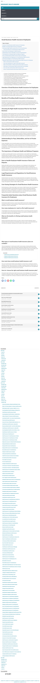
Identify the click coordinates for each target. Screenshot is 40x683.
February (3, 358)
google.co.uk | (8, 680)
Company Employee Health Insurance (8, 655)
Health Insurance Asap (6, 568)
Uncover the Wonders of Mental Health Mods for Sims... (11, 404)
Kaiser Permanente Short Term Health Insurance (10, 649)
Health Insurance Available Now (7, 328)
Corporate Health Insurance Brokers (8, 509)
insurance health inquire (10, 4)
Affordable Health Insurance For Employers (9, 491)
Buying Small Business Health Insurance (9, 443)
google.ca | (13, 680)
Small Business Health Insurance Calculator (9, 582)
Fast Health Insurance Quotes (7, 626)
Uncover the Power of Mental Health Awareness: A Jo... (11, 422)
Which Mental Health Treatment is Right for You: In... (11, 408)
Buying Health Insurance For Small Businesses (10, 447)
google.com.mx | (23, 681)
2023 (2, 657)
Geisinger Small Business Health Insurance (9, 463)
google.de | (28, 680)
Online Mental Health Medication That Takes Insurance (11, 564)
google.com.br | (17, 681)
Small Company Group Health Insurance (9, 503)
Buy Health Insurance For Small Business (9, 449)
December (3, 363)
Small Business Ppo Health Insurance (8, 586)
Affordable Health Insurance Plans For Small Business (11, 479)
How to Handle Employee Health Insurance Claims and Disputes (14, 55)
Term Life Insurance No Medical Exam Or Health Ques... (11, 614)
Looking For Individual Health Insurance (9, 572)
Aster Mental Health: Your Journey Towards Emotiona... (11, 418)
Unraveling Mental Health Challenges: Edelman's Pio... (11, 410)
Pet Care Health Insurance (6, 461)
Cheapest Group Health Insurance (8, 588)
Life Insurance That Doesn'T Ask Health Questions (10, 465)
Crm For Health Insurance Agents (7, 624)
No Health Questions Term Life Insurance (9, 578)
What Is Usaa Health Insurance (7, 297)
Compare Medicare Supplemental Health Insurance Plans (11, 612)
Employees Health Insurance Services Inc (11, 256)
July (2, 371)
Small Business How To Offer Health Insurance (10, 517)
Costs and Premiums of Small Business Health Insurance (13, 49)
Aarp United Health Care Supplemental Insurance (10, 493)
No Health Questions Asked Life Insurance (9, 483)
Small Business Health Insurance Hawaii (9, 412)
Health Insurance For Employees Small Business (10, 598)
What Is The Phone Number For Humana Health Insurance (11, 406)
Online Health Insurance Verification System (9, 481)
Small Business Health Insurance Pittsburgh (9, 546)
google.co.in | (23, 680)
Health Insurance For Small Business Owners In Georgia (11, 566)
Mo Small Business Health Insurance (8, 475)
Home (2, 7)
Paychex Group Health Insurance (7, 622)
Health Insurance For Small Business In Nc (9, 501)
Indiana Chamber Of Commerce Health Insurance (10, 416)
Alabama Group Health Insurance (7, 473)
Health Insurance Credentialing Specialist (9, 515)
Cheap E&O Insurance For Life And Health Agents (10, 630)
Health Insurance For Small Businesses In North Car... (11, 499)
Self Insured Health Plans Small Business (9, 453)
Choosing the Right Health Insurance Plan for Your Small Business (14, 48)
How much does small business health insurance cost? (13, 67)
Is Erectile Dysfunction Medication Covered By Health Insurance (12, 293)
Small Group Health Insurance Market (8, 495)
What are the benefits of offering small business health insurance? (15, 64)
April (2, 355)
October (3, 366)
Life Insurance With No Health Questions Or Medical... (11, 487)
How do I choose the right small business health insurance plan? (15, 69)
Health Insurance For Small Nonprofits (8, 525)
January (3, 360)
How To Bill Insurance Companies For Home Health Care (11, 651)
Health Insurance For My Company (8, 618)
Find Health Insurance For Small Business (9, 562)
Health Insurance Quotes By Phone (8, 554)
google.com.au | (18, 680)
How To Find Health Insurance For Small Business (10, 606)
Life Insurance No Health (6, 580)
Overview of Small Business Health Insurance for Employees (13, 45)
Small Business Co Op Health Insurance (8, 309)
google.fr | (32, 680)
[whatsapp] (11, 281)
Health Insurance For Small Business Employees (10, 596)
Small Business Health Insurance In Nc (8, 497)
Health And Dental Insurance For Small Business (10, 610)
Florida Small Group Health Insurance (8, 420)
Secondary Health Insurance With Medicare (9, 576)
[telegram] (13, 281)
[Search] (19, 19)
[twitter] (5, 281)
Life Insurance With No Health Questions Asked (10, 485)
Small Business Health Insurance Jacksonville (10, 424)
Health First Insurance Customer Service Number (10, 455)
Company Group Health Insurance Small (9, 507)
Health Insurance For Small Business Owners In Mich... (11, 469)
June (2, 352)
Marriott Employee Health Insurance (7, 305)
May (2, 353)
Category (3, 10)
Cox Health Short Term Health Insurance (9, 519)
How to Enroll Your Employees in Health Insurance (11, 51)
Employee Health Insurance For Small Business (10, 604)
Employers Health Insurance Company (8, 451)
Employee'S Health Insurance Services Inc (11, 257)
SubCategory (4, 13)
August (3, 665)
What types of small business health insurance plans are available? (15, 66)
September (4, 368)
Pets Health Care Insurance (6, 459)
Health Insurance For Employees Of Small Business (10, 600)
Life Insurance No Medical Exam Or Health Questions (11, 489)
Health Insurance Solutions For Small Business (10, 523)
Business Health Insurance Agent (7, 527)
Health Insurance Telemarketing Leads (8, 574)
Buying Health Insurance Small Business (9, 445)
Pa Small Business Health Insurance (8, 550)
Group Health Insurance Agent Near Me (8, 521)
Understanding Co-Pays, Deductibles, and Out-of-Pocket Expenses (14, 52)
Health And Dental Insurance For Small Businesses (10, 608)
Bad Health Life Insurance (6, 560)
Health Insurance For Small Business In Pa (9, 558)
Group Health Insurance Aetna (7, 313)
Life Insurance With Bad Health (7, 552)
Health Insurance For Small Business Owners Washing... (11, 511)
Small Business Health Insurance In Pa (8, 548)
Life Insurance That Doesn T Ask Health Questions (10, 467)
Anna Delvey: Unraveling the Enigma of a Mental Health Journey (12, 324)
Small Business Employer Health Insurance (9, 592)
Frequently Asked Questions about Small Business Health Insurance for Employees (17, 60)
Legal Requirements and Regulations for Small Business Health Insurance (15, 57)
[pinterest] (8, 281)
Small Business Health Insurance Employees (9, 620)
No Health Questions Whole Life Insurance (9, 457)
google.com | (3, 680)
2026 (2, 350)
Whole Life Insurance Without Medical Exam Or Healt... (11, 513)
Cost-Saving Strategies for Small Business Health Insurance (13, 58)
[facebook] (3, 281)
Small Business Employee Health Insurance (9, 594)
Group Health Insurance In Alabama (8, 471)
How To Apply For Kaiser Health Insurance (9, 477)
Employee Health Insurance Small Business (9, 602)
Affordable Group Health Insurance (8, 616)
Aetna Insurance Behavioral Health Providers (9, 584)
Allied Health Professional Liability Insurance (9, 570)
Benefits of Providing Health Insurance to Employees (12, 46)
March (3, 357)
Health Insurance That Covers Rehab (8, 590)
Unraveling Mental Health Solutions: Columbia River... (11, 414)
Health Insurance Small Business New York (11, 254)
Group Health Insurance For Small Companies (10, 505)
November (3, 365)
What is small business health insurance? (11, 61)
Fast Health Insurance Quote (7, 628)
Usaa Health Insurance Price (6, 301)
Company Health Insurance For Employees (9, 653)
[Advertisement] (20, 29)
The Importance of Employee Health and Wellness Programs (13, 54)
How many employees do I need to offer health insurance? (14, 63)
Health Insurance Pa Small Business (8, 556)
